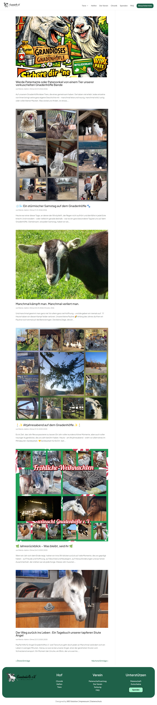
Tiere (84, 6)
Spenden (124, 6)
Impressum (84, 701)
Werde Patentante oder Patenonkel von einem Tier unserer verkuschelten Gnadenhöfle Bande (55, 83)
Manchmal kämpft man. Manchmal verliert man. (47, 304)
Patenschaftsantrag (98, 681)
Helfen (94, 6)
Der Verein (103, 6)
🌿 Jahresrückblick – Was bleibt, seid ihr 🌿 (44, 546)
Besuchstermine (145, 5)
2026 (46, 89)
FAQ (132, 6)
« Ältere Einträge (23, 661)
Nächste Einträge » (100, 661)
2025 (45, 429)
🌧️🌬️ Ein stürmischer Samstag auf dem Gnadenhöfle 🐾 (53, 206)
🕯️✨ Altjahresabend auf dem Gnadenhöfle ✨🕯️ (48, 425)
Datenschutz (96, 701)
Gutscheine (136, 684)
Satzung (97, 687)
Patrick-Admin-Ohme (26, 89)
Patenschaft (135, 681)
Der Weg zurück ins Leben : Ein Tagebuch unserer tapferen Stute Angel (58, 634)
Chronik (114, 6)
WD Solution (72, 701)
